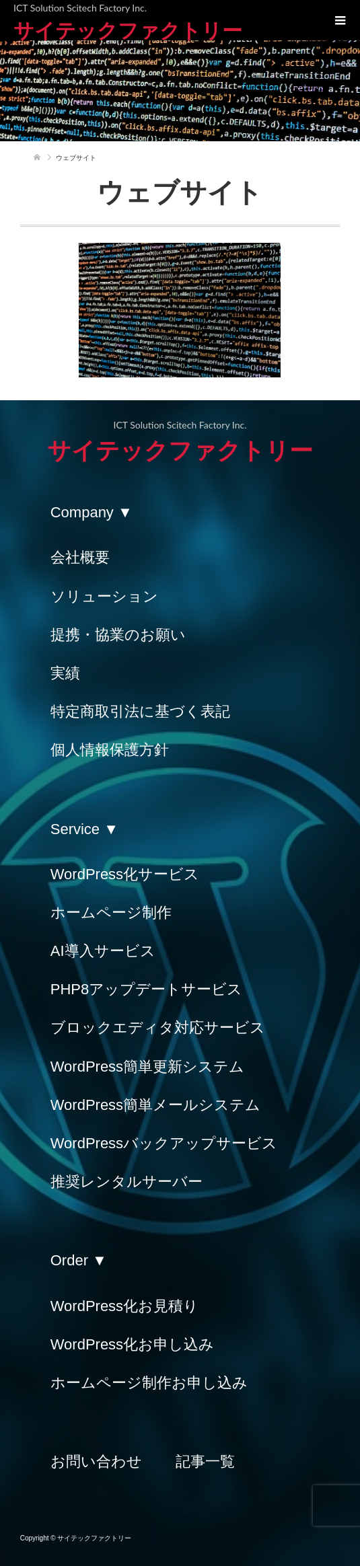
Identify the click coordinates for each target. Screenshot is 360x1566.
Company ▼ (91, 512)
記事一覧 (205, 1461)
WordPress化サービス (124, 874)
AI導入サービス (102, 950)
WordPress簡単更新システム (147, 1066)
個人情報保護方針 (109, 749)
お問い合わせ (96, 1461)
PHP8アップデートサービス (146, 989)
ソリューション (104, 596)
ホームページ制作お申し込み (149, 1382)
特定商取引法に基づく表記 (140, 711)
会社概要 (80, 557)
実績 (65, 673)
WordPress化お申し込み (132, 1344)
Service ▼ (84, 829)
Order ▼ (78, 1260)
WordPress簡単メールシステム (155, 1104)
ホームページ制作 (111, 912)
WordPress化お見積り (124, 1306)
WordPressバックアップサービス (163, 1143)
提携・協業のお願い (118, 634)
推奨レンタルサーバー (126, 1181)
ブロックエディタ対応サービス (157, 1027)
